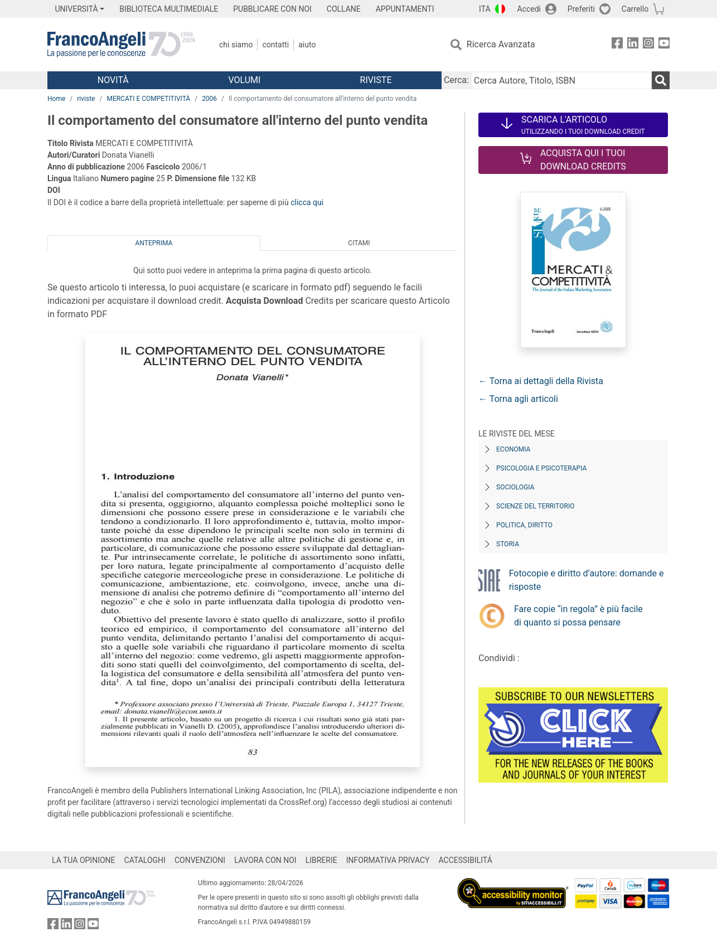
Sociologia (515, 487)
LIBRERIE (321, 860)
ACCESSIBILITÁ (465, 860)
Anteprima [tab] (154, 243)
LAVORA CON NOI (265, 860)
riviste (86, 99)
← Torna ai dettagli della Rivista (540, 381)
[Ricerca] (661, 80)
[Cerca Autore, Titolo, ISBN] (561, 80)
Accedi (529, 8)
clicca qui (306, 202)
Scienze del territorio (535, 506)
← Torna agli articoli (518, 399)
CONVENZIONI (200, 860)
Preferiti (581, 8)
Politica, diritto (524, 525)
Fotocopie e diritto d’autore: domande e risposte (586, 580)
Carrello (635, 8)
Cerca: (456, 80)
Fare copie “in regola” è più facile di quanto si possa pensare (578, 616)
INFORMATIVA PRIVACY (388, 860)
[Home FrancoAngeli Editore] (121, 44)
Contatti (275, 44)
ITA (485, 8)
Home (56, 99)
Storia (507, 544)
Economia (513, 449)
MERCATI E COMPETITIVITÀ (148, 99)
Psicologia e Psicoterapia (541, 468)
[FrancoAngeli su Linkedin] (632, 44)
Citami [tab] (359, 243)
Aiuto (307, 44)
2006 (209, 99)
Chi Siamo (236, 44)
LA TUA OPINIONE (83, 860)
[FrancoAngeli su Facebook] (617, 44)
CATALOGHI (145, 860)
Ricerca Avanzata (501, 44)
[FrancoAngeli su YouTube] (664, 44)
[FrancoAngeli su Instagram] (648, 44)
